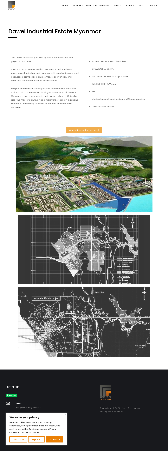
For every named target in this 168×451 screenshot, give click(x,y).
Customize (18, 439)
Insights (130, 5)
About (65, 5)
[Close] (65, 414)
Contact (153, 5)
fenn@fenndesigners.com (29, 407)
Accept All (54, 439)
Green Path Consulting (97, 5)
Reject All (36, 439)
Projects (77, 5)
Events (117, 5)
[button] (84, 130)
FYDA (141, 5)
